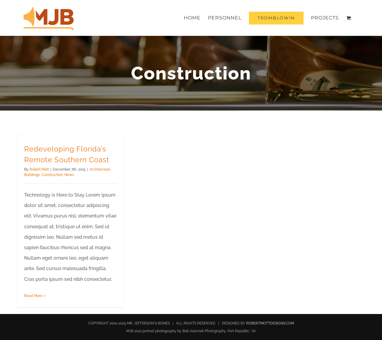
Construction (52, 175)
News (69, 175)
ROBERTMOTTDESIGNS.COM (270, 323)
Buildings (32, 175)
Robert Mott (39, 169)
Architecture (100, 169)
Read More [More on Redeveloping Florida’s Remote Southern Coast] (33, 296)
